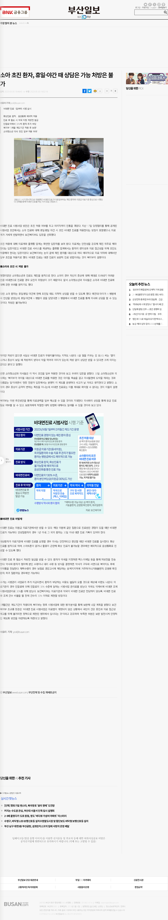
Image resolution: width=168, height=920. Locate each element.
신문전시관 (138, 880)
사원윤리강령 (83, 887)
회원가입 (145, 7)
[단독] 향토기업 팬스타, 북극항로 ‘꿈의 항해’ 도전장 (29, 805)
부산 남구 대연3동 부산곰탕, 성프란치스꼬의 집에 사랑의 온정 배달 (36, 826)
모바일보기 (162, 7)
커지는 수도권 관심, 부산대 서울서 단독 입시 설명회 (29, 810)
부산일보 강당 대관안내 (28, 880)
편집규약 (138, 887)
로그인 (137, 7)
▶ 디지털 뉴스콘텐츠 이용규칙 (10, 793)
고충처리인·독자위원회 (28, 887)
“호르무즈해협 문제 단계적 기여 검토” (148, 289)
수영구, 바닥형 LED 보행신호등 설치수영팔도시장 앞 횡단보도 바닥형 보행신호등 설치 (46, 821)
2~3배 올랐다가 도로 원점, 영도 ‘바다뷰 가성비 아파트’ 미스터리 (35, 816)
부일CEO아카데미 (83, 880)
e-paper (154, 7)
